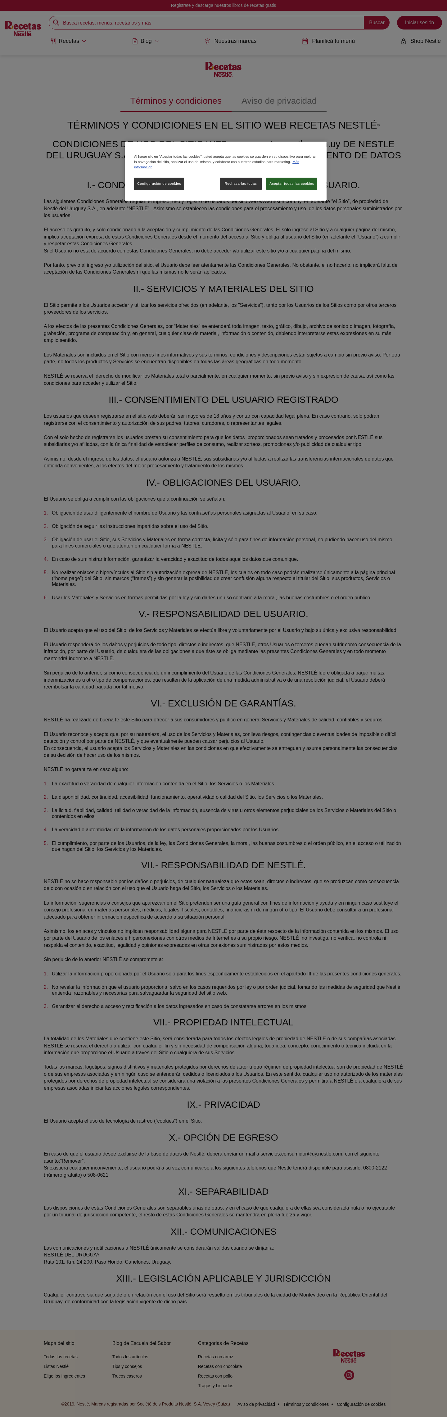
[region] (226, 171)
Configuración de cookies (159, 183)
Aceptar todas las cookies (291, 183)
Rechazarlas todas (240, 183)
